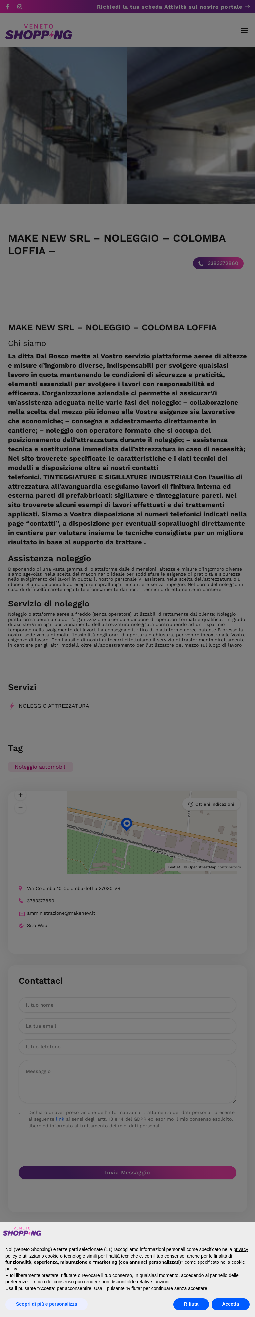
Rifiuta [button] (191, 1304)
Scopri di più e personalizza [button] (46, 1304)
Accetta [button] (230, 1304)
